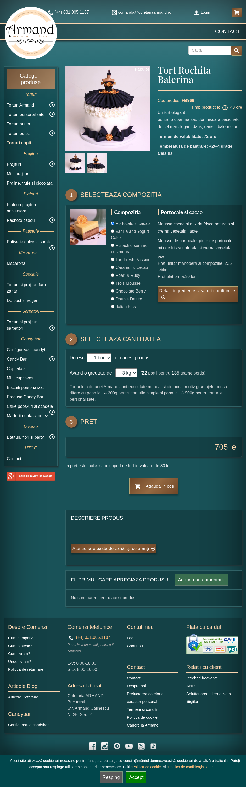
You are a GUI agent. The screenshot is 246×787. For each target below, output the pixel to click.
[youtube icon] (129, 746)
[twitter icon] (141, 746)
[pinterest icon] (116, 746)
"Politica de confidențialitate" (190, 767)
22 (144, 373)
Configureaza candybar (28, 350)
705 (221, 447)
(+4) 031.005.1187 (89, 637)
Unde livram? (19, 661)
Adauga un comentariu (201, 579)
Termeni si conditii (142, 709)
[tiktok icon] (153, 746)
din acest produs (130, 357)
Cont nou (135, 645)
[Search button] (236, 51)
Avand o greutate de (91, 373)
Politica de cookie (142, 717)
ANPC (191, 686)
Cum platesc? (20, 645)
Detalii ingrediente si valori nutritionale (197, 291)
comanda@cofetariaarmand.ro (141, 12)
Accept (136, 777)
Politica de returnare (25, 669)
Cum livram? (19, 653)
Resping (111, 777)
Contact (227, 31)
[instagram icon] (104, 746)
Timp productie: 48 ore (216, 107)
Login (202, 12)
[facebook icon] (92, 746)
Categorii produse (31, 79)
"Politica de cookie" (146, 767)
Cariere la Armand (143, 725)
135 (175, 373)
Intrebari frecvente (202, 678)
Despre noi (136, 686)
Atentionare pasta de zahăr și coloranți (110, 548)
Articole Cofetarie (23, 697)
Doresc (78, 357)
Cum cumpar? (20, 638)
